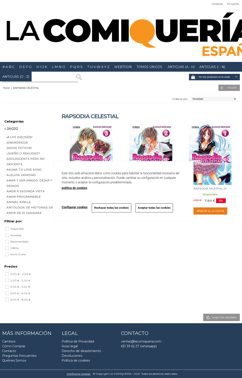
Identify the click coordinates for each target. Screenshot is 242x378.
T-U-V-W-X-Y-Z (98, 67)
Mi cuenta (233, 3)
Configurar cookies (79, 373)
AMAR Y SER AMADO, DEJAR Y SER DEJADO (32, 183)
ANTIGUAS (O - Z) (15, 77)
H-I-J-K (41, 67)
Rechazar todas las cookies (111, 207)
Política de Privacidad (78, 341)
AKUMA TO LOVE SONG (24, 169)
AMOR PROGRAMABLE (23, 196)
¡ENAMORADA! (17, 142)
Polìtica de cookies (76, 360)
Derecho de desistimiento (81, 351)
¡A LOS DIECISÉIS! (19, 137)
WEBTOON (123, 67)
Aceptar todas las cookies (154, 207)
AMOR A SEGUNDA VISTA (25, 191)
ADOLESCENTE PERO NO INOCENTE (25, 161)
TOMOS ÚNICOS (149, 67)
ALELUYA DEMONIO (21, 175)
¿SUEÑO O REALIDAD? (23, 153)
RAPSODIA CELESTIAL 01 (210, 188)
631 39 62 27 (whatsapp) (139, 346)
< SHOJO (11, 128)
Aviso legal (70, 346)
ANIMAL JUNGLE (18, 202)
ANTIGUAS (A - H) (181, 67)
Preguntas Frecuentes (19, 356)
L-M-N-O (58, 67)
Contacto (9, 351)
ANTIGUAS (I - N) (212, 67)
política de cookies (74, 188)
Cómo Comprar (13, 346)
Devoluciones (72, 356)
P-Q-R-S (76, 67)
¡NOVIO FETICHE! (19, 148)
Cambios (8, 341)
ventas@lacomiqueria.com (141, 341)
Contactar (217, 3)
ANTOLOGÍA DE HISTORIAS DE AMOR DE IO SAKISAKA (29, 210)
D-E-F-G (25, 67)
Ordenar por (180, 98)
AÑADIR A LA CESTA (210, 211)
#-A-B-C (8, 67)
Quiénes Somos (14, 360)
